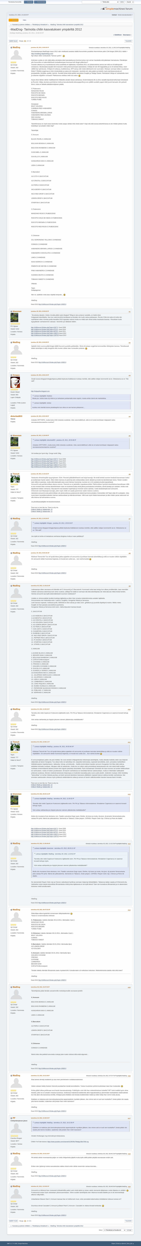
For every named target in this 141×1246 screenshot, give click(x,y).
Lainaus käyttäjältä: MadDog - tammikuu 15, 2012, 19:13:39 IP (54, 1122)
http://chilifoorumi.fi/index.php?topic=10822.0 (45, 333)
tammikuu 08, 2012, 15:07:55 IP (40, 987)
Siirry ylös (13, 1221)
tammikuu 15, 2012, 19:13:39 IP (40, 1075)
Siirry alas (13, 41)
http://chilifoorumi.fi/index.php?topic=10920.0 (52, 304)
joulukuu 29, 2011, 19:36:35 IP (40, 47)
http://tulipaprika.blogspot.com (40, 391)
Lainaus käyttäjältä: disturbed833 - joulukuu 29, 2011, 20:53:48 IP (55, 440)
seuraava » (127, 35)
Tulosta (128, 41)
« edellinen (117, 35)
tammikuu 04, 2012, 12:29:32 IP (40, 709)
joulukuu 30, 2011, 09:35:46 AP (40, 553)
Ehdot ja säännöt (121, 1243)
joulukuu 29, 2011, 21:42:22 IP (40, 474)
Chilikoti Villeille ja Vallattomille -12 (41, 511)
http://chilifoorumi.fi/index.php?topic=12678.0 (45, 335)
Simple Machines (23, 1243)
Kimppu (16, 375)
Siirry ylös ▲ (130, 1243)
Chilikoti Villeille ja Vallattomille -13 (41, 509)
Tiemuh (16, 474)
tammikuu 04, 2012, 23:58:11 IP (40, 742)
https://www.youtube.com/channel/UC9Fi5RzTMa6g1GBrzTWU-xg (68, 1142)
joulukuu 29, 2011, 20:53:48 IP (40, 416)
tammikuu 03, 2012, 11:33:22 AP (40, 585)
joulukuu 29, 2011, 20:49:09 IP (40, 342)
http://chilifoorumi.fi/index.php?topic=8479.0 (44, 331)
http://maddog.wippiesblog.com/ (42, 54)
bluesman (17, 311)
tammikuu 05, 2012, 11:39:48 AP (40, 843)
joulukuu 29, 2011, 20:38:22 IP (40, 311)
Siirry (100, 1230)
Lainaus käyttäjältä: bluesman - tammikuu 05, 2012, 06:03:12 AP (54, 848)
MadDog (16, 47)
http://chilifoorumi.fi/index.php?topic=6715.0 (44, 329)
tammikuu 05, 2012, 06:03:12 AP (40, 794)
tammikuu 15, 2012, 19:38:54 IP (40, 1118)
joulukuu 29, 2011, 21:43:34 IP (40, 518)
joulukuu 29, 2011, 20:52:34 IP (40, 375)
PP (14, 1118)
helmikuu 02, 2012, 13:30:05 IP (40, 1186)
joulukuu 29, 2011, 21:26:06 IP (40, 435)
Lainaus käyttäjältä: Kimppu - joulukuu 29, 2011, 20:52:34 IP (53, 523)
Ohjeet (113, 1243)
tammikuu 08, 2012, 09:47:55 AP (40, 909)
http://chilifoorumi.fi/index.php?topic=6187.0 (44, 327)
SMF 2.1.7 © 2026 (12, 1243)
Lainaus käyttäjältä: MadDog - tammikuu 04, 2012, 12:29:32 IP (54, 798)
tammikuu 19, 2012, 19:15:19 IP (40, 1153)
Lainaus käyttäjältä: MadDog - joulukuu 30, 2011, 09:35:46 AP (54, 746)
